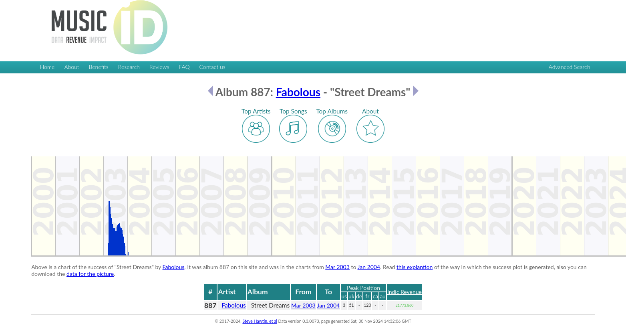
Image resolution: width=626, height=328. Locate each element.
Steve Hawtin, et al (259, 321)
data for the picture (90, 273)
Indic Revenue (404, 291)
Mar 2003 (337, 266)
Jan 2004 (369, 266)
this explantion (415, 266)
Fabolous (298, 92)
